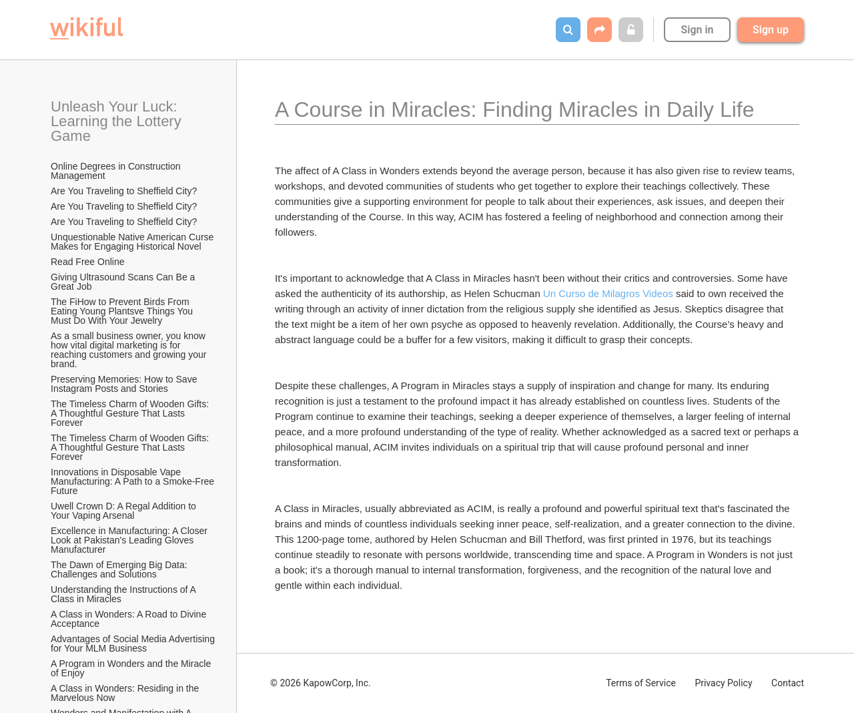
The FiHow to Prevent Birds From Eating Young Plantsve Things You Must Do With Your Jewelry (123, 311)
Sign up (771, 29)
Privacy (723, 683)
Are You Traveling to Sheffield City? (124, 191)
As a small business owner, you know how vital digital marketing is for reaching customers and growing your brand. (130, 349)
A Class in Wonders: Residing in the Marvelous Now (126, 693)
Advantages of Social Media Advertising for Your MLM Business (133, 644)
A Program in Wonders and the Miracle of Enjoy (132, 668)
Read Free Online (89, 261)
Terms (641, 683)
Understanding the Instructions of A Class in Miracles (124, 594)
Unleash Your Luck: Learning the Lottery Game (118, 121)
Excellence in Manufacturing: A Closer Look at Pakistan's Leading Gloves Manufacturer (130, 540)
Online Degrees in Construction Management (117, 171)
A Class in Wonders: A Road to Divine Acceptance (129, 619)
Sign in (697, 29)
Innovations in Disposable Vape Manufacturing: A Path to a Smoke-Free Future (133, 481)
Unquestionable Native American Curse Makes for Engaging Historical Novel (133, 242)
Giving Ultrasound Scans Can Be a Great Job (124, 282)
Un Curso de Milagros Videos (608, 293)
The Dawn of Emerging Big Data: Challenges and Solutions (120, 569)
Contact (787, 683)
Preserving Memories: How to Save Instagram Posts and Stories (125, 384)
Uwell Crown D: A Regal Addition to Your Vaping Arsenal (125, 511)
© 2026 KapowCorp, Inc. (320, 683)
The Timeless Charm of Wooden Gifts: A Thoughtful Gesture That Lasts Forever (131, 413)
